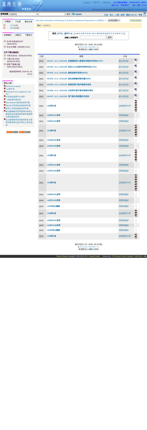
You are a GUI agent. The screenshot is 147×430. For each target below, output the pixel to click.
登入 (111, 15)
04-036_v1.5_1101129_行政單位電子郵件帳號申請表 (70, 90)
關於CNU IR (131, 15)
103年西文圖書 (53, 206)
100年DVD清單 (53, 115)
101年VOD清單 (53, 146)
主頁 (106, 15)
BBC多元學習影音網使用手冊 (18, 105)
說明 (123, 15)
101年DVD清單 (53, 140)
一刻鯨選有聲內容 (13, 99)
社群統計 (8, 35)
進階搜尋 (78, 14)
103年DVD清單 (53, 194)
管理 (140, 15)
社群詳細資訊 (135, 20)
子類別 (7, 21)
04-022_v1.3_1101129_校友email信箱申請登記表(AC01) (72, 67)
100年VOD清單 (53, 121)
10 (94, 47)
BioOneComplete (13, 86)
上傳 (117, 15)
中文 (60, 33)
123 (11, 25)
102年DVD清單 (53, 165)
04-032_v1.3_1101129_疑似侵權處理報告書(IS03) (69, 79)
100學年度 (51, 106)
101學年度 (51, 131)
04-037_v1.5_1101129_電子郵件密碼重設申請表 (68, 96)
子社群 (18, 22)
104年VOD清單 (53, 225)
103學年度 (51, 182)
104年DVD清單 (53, 220)
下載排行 (28, 35)
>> (98, 47)
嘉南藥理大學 (124, 106)
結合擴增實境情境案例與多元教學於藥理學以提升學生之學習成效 (19, 122)
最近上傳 (8, 83)
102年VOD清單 (53, 171)
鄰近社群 (28, 22)
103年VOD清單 (53, 200)
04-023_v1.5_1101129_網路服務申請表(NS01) (67, 73)
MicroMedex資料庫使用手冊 (18, 102)
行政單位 (100, 20)
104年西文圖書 (53, 230)
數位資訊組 (123, 61)
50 (93, 49)
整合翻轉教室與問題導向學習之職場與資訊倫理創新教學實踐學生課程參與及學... (19, 114)
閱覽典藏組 (123, 115)
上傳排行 (18, 35)
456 (11, 28)
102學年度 (51, 155)
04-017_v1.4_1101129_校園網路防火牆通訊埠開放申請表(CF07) (75, 61)
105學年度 (51, 236)
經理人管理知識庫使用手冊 (17, 108)
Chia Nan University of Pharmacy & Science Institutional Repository (64, 20)
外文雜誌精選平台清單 (15, 97)
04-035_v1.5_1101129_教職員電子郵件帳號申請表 (69, 84)
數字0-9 (68, 33)
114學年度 (10, 89)
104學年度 (51, 213)
